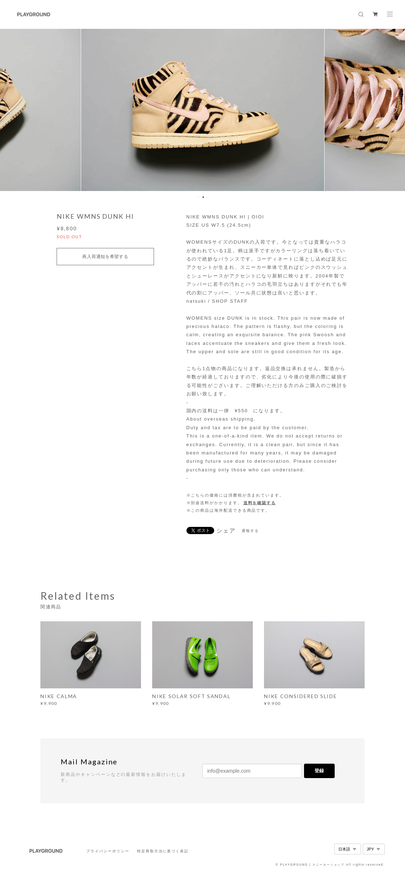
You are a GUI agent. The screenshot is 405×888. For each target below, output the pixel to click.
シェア (226, 531)
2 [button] (203, 197)
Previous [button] (10, 110)
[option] (203, 110)
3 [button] (207, 197)
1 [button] (198, 197)
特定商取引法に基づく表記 (163, 851)
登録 (319, 770)
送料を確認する (259, 503)
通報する (250, 531)
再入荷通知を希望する (105, 256)
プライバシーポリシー (107, 851)
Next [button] (394, 110)
